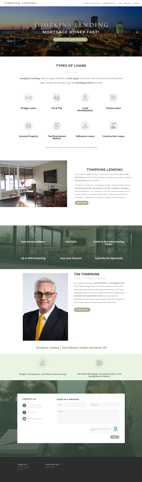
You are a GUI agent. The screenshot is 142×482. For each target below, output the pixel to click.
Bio (120, 3)
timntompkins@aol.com (35, 419)
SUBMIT (115, 437)
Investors (127, 3)
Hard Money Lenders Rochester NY (84, 347)
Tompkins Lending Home (91, 3)
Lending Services (109, 3)
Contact (136, 3)
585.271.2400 (32, 412)
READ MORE (82, 203)
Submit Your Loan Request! (70, 40)
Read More (82, 310)
